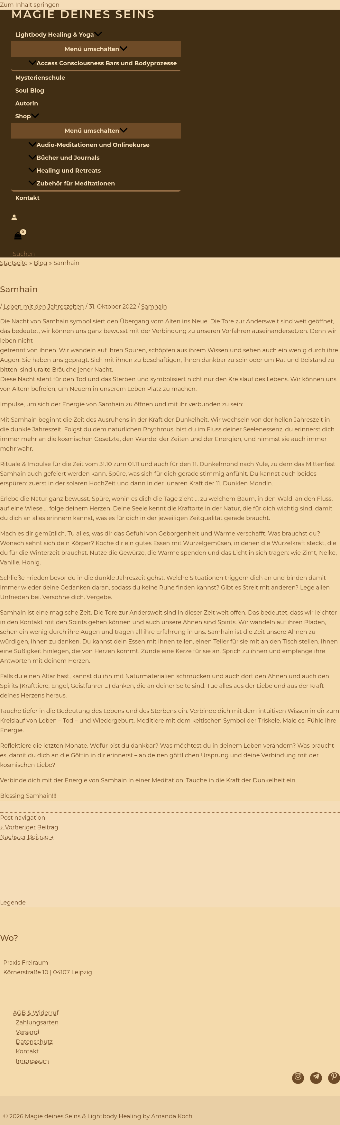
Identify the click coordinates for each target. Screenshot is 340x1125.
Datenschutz (34, 1041)
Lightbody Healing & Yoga (58, 34)
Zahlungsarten (37, 1022)
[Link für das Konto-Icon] (14, 218)
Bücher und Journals (64, 157)
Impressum (32, 1061)
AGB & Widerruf (36, 1012)
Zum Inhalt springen (30, 4)
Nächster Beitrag (27, 837)
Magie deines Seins (83, 14)
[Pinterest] (334, 1078)
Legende (13, 902)
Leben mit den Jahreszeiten (44, 306)
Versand (27, 1032)
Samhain (154, 306)
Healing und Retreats (64, 170)
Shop (27, 116)
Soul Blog (29, 90)
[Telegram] (316, 1078)
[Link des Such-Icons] (24, 253)
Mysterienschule (40, 77)
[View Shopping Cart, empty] (18, 236)
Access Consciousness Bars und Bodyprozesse (102, 63)
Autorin (26, 103)
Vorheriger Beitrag (29, 827)
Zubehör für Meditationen (71, 183)
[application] (98, 34)
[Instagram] (298, 1078)
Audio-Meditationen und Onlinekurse (89, 144)
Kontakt (27, 198)
